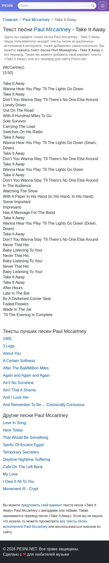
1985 (7, 339)
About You (12, 353)
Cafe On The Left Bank (23, 467)
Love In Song (14, 423)
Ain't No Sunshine (18, 383)
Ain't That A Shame (19, 390)
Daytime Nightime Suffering (26, 459)
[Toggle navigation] (102, 5)
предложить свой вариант (41, 505)
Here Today (13, 430)
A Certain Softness (19, 361)
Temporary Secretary (21, 452)
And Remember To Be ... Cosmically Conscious (44, 405)
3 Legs (9, 346)
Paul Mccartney (36, 20)
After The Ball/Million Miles (26, 368)
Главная (10, 20)
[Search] (57, 5)
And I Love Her (16, 397)
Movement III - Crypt (20, 489)
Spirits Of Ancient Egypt (23, 445)
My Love (10, 474)
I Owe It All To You (18, 481)
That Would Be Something (25, 437)
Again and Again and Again (26, 375)
